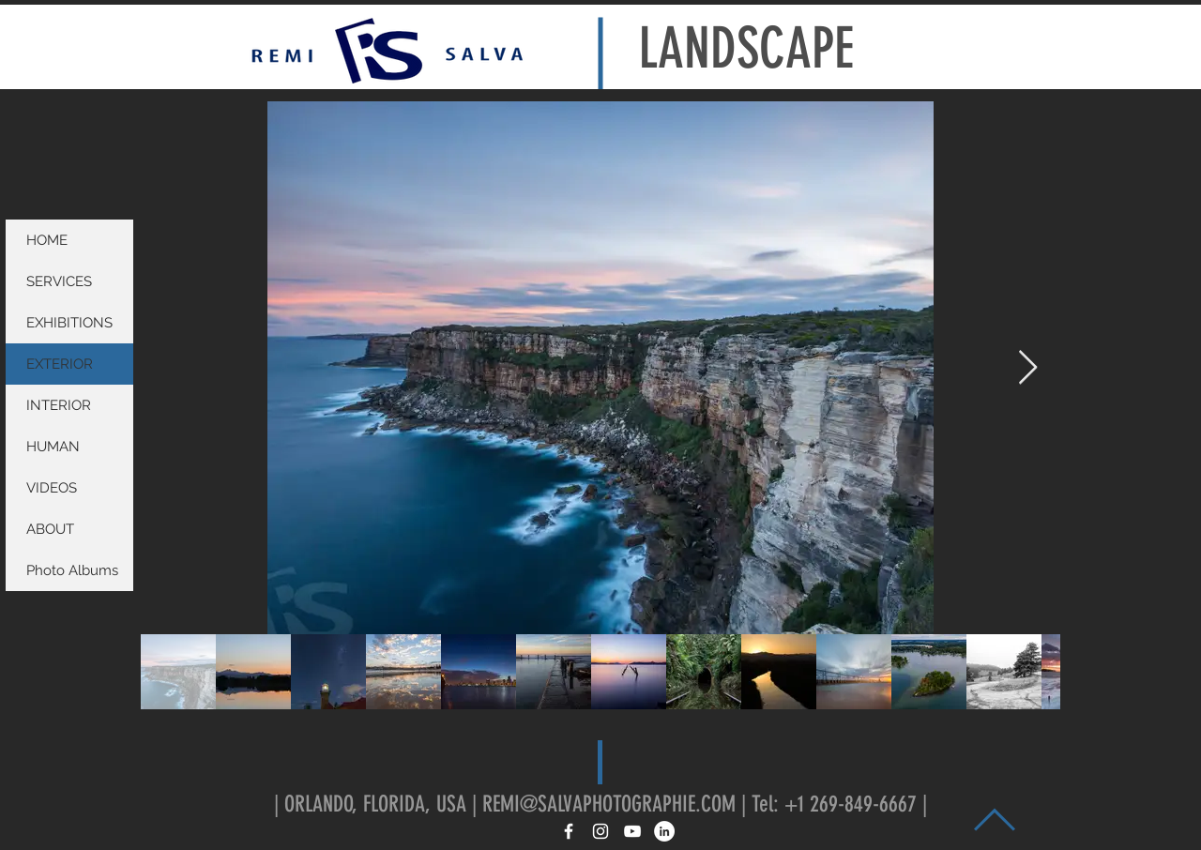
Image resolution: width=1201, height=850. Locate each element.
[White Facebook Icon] (568, 831)
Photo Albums (72, 570)
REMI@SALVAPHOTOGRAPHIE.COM (609, 804)
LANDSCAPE (746, 48)
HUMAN (53, 446)
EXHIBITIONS (69, 322)
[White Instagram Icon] (600, 831)
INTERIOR (58, 405)
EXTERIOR (59, 364)
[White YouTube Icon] (632, 831)
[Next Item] (1028, 368)
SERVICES (59, 281)
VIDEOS (51, 487)
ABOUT (50, 529)
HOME (47, 240)
